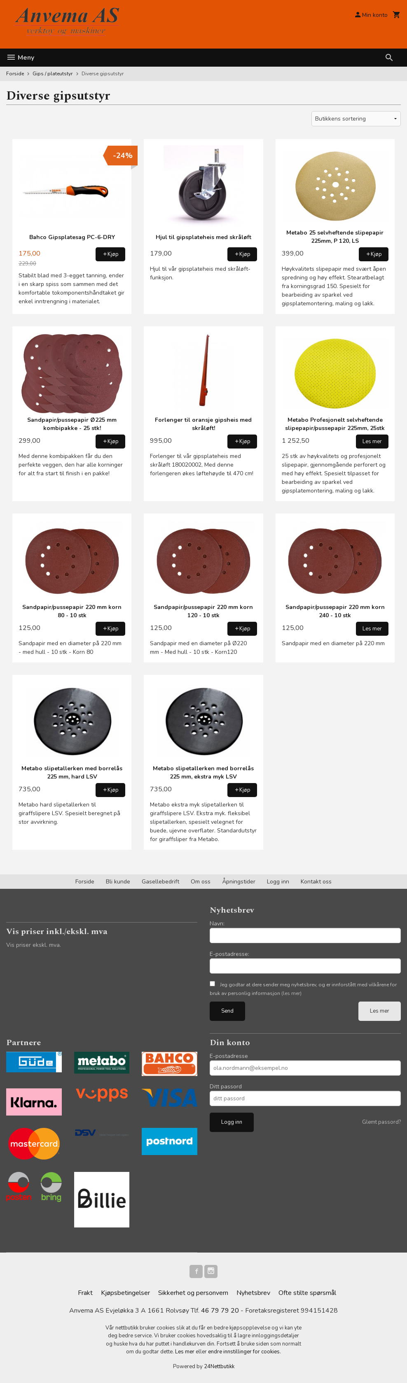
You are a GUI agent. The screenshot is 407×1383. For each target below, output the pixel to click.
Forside (15, 73)
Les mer (379, 1011)
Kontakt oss (316, 882)
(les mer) (291, 993)
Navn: (217, 923)
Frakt (85, 1292)
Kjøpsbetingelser (125, 1292)
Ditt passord (226, 1086)
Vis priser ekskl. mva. (33, 945)
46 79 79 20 (220, 1311)
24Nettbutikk (219, 1366)
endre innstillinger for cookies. (244, 1351)
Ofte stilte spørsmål (307, 1292)
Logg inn (278, 882)
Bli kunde (118, 882)
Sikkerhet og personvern (193, 1292)
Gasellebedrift (160, 882)
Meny (20, 57)
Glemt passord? (381, 1122)
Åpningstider (238, 882)
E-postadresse (229, 1056)
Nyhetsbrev (253, 1292)
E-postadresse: (229, 954)
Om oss (201, 882)
